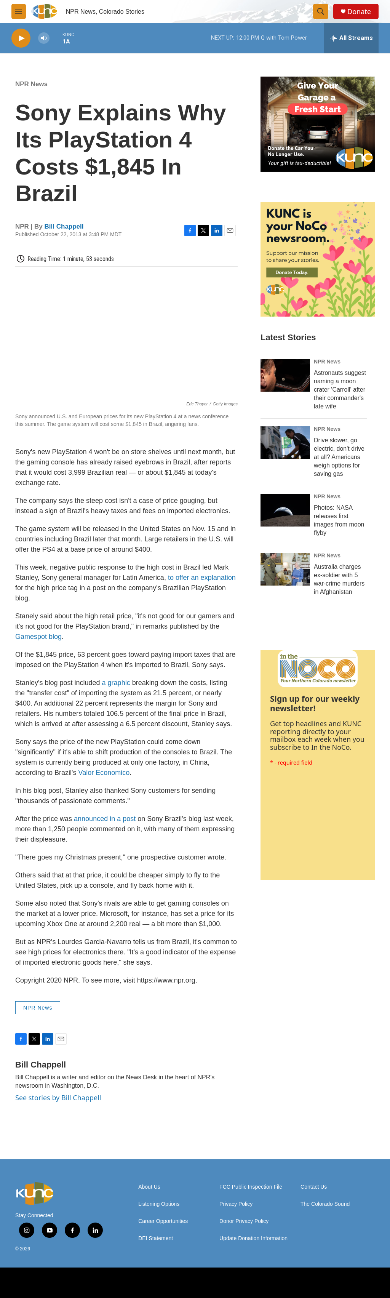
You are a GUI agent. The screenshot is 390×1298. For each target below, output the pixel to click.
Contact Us (313, 1187)
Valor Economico (104, 772)
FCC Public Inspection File (250, 1187)
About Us (149, 1187)
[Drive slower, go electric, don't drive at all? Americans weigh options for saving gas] (285, 442)
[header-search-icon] (320, 11)
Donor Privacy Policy (244, 1221)
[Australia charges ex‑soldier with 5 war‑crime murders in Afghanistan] (285, 569)
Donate (359, 12)
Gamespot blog (38, 636)
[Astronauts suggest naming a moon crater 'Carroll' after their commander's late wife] (285, 375)
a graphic (116, 683)
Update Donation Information (253, 1238)
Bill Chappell (64, 226)
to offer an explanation (202, 577)
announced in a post (105, 819)
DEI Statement (155, 1238)
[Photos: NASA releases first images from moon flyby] (285, 510)
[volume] (43, 38)
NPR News (31, 84)
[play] (21, 38)
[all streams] (351, 38)
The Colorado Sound (325, 1204)
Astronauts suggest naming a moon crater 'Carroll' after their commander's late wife (340, 390)
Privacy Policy (236, 1204)
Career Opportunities (163, 1221)
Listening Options (158, 1204)
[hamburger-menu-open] (18, 11)
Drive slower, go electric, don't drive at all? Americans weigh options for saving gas (339, 457)
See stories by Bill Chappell (58, 1097)
